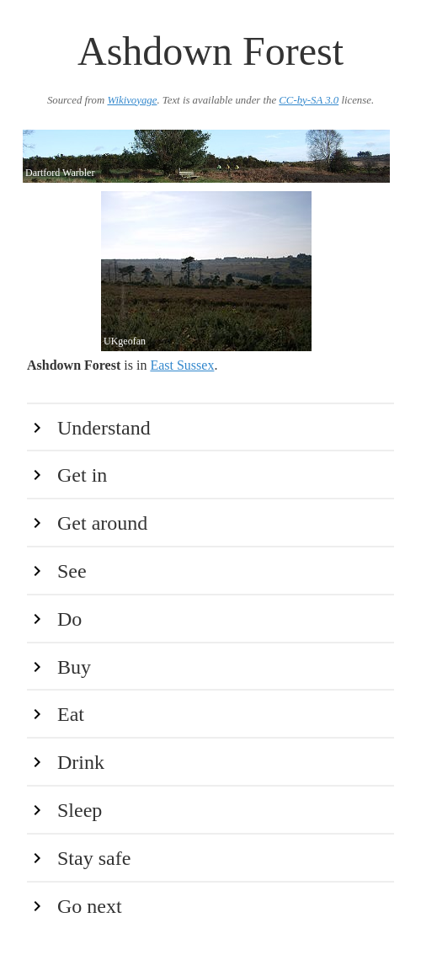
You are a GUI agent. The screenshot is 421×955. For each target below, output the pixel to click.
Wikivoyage (132, 100)
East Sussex (182, 365)
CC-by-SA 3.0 (308, 100)
